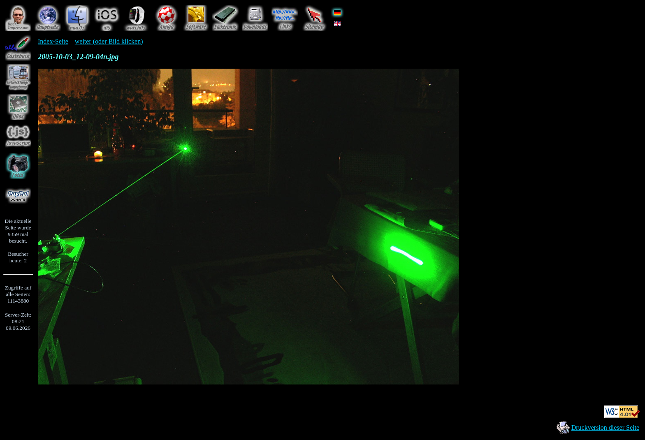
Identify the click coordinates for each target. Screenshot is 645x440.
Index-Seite (53, 41)
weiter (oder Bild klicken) (109, 41)
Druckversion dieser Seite (605, 427)
